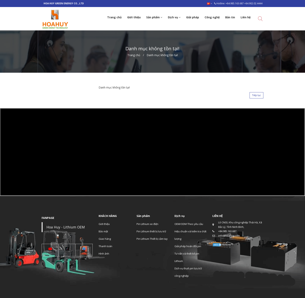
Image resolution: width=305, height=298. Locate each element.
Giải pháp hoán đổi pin (187, 246)
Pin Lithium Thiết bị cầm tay (152, 239)
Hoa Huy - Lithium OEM (65, 227)
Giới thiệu (104, 224)
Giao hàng (105, 239)
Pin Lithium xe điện (147, 224)
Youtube (50, 252)
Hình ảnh (104, 253)
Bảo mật (103, 231)
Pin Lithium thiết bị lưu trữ (151, 231)
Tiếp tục (256, 95)
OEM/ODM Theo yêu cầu (188, 224)
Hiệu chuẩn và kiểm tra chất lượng (190, 235)
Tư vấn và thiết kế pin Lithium (186, 257)
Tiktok (67, 252)
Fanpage (84, 252)
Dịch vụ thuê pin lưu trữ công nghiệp (188, 272)
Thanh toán (105, 246)
